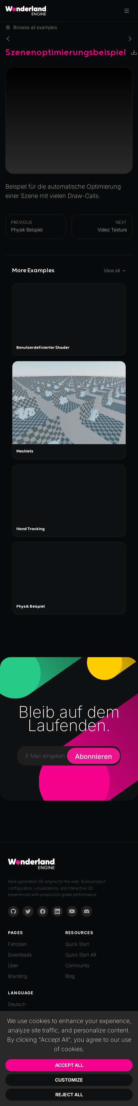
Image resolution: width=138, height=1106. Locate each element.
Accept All (69, 1065)
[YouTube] (72, 911)
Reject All (69, 1094)
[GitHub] (13, 911)
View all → (115, 270)
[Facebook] (42, 911)
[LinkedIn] (57, 911)
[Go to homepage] (26, 10)
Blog (70, 976)
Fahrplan (17, 944)
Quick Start (77, 944)
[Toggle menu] (127, 11)
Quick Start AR (80, 955)
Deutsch (17, 1004)
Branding (17, 976)
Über (13, 965)
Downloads (20, 955)
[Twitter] (28, 911)
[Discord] (86, 911)
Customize (69, 1080)
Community (77, 965)
